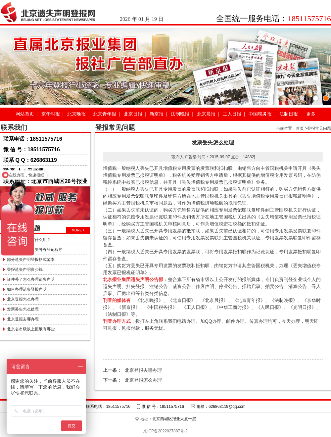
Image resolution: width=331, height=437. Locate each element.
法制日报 (288, 114)
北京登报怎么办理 (132, 380)
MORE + (78, 230)
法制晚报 (180, 114)
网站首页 (25, 114)
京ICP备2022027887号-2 (165, 431)
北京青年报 (104, 114)
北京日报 (133, 114)
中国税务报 (260, 114)
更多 (310, 114)
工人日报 (232, 114)
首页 (300, 128)
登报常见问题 (319, 128)
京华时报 (50, 114)
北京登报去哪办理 (132, 370)
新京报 (157, 114)
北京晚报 (76, 114)
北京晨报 (206, 114)
